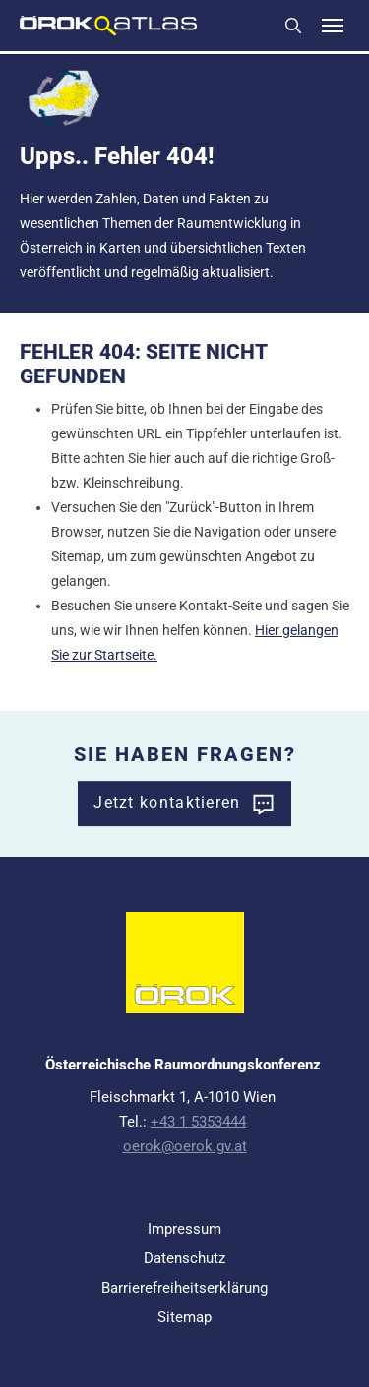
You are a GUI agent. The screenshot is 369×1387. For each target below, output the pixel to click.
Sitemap (184, 1317)
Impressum (184, 1229)
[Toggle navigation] (332, 25)
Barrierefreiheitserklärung (184, 1288)
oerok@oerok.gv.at (185, 1146)
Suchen (293, 25)
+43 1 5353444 (198, 1121)
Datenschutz (184, 1258)
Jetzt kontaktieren (166, 802)
